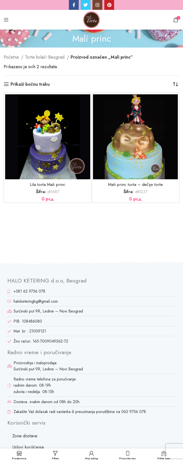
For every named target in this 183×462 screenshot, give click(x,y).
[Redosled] (175, 84)
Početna (12, 57)
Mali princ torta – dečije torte (135, 184)
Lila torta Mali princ (47, 184)
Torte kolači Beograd (45, 57)
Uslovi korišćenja (28, 447)
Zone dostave (24, 436)
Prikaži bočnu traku (30, 84)
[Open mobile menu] (6, 20)
